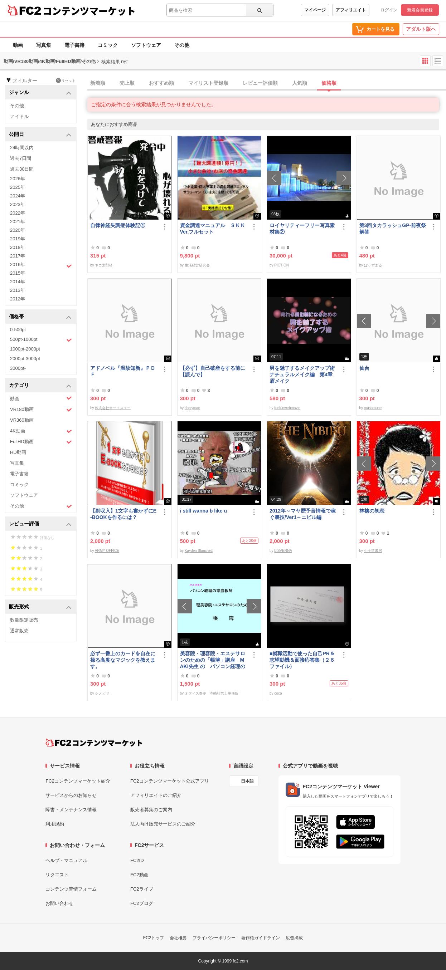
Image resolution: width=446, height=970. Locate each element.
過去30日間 (22, 169)
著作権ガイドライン (260, 937)
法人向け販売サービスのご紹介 (162, 824)
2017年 (17, 256)
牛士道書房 (373, 551)
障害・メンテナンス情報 (71, 809)
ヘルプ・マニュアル (66, 860)
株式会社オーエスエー (113, 408)
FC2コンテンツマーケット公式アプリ (169, 781)
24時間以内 (22, 147)
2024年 (17, 196)
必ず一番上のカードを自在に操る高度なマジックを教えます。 (122, 660)
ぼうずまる (373, 265)
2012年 (17, 299)
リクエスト (57, 874)
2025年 (17, 187)
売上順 (127, 83)
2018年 (17, 247)
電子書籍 (74, 45)
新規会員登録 (420, 10)
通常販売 (19, 630)
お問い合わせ (59, 903)
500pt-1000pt (41, 340)
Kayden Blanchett (199, 551)
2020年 (17, 230)
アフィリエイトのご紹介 (155, 795)
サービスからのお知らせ (71, 795)
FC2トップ (153, 937)
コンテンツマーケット (89, 11)
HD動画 (18, 452)
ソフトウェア (146, 45)
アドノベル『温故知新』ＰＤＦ (122, 371)
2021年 (17, 221)
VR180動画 (41, 410)
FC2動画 (139, 874)
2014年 (17, 281)
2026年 (17, 178)
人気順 (299, 83)
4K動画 (41, 431)
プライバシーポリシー (214, 937)
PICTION (281, 265)
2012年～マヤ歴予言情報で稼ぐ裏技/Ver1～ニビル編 (303, 514)
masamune (373, 408)
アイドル (19, 116)
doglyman (192, 408)
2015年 (17, 273)
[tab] (266, 83)
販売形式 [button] (40, 607)
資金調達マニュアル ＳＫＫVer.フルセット (212, 228)
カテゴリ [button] (40, 385)
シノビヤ (102, 693)
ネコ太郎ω (103, 265)
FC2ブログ (141, 903)
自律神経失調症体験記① (117, 225)
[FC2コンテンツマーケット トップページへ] (93, 743)
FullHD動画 (41, 442)
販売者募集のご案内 (151, 809)
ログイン (388, 10)
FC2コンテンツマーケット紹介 (77, 781)
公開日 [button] (40, 134)
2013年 (17, 290)
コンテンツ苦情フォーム (71, 889)
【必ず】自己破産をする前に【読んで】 (212, 371)
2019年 (17, 238)
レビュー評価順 (260, 83)
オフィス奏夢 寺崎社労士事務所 (211, 693)
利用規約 (54, 824)
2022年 (17, 213)
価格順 (328, 83)
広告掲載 (294, 937)
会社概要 (178, 937)
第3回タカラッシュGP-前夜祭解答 (392, 228)
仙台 (364, 368)
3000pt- (18, 368)
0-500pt (18, 329)
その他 (181, 45)
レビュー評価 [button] (40, 524)
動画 (18, 45)
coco (278, 693)
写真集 (43, 45)
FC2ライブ (141, 889)
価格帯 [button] (40, 317)
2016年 (41, 265)
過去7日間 (20, 158)
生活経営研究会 (197, 265)
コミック (108, 45)
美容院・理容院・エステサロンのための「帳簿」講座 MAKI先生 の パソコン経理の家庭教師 (212, 660)
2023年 (17, 204)
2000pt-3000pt (25, 358)
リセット (66, 80)
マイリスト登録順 (208, 83)
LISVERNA (283, 551)
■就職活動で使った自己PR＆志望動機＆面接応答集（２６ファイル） (302, 660)
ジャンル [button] (40, 92)
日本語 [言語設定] (247, 781)
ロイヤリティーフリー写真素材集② (302, 228)
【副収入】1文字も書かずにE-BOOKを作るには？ (123, 514)
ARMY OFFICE (107, 551)
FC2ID (137, 860)
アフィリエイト (351, 10)
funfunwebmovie (287, 408)
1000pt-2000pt (25, 349)
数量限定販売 (24, 620)
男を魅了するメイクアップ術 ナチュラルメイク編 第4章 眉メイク (304, 374)
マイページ (315, 10)
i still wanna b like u (203, 511)
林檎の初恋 (371, 511)
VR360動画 (22, 420)
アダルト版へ (421, 29)
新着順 (97, 83)
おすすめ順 (161, 83)
